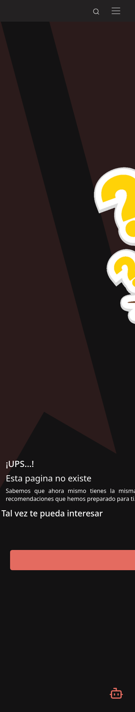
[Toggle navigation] (115, 11)
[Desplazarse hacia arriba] (110, 0)
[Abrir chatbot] (116, 693)
